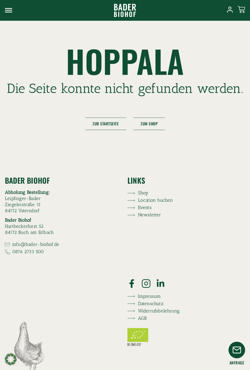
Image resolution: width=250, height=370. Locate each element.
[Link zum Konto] (230, 10)
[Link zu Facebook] (134, 283)
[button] (10, 359)
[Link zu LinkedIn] (163, 283)
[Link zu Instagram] (149, 283)
